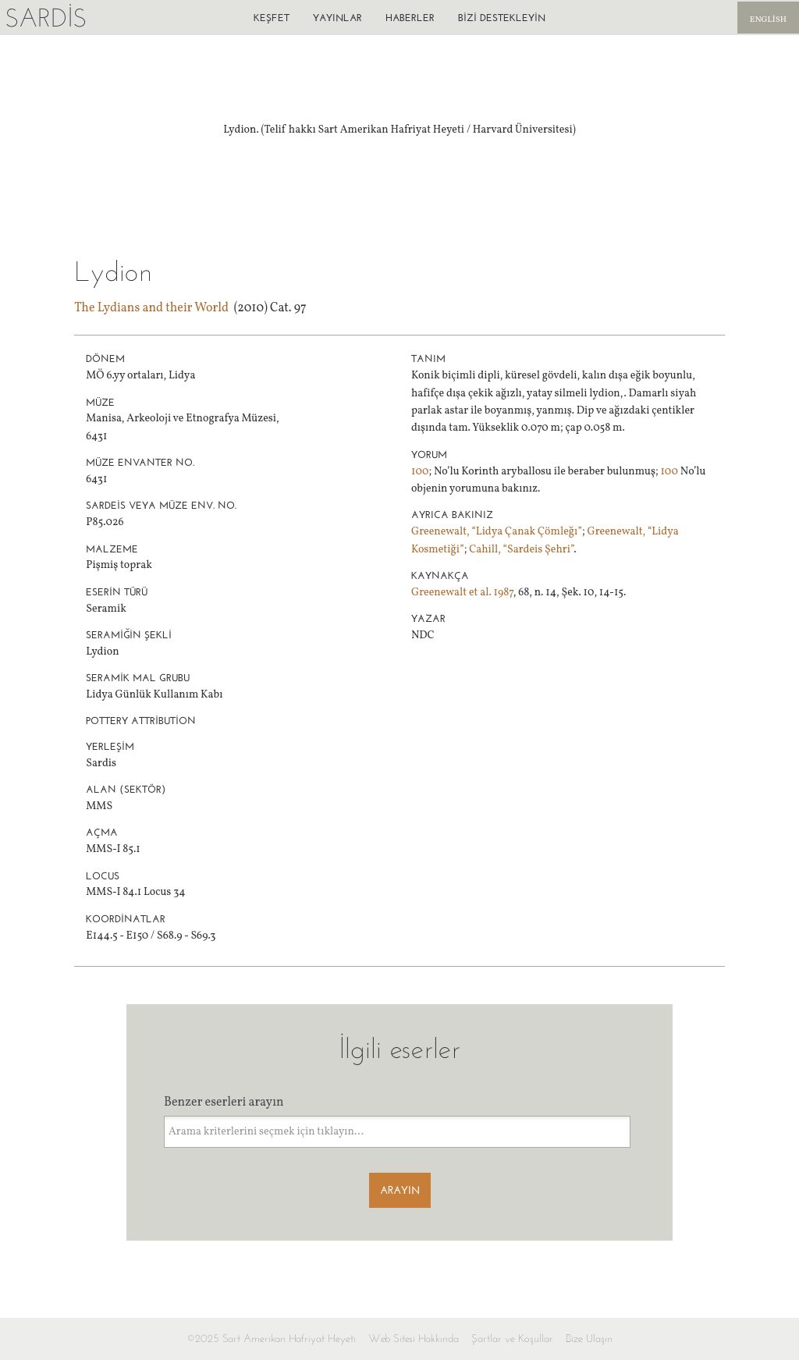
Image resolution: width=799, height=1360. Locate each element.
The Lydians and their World (151, 308)
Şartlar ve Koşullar (512, 1338)
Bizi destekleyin (501, 17)
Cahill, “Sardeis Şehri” (521, 549)
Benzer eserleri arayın (224, 1102)
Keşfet (271, 17)
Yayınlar (337, 17)
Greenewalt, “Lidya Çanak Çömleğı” (496, 531)
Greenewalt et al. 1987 (462, 592)
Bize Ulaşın (589, 1338)
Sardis (46, 17)
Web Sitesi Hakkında (413, 1338)
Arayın (400, 1190)
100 (420, 471)
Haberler (410, 17)
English (768, 20)
